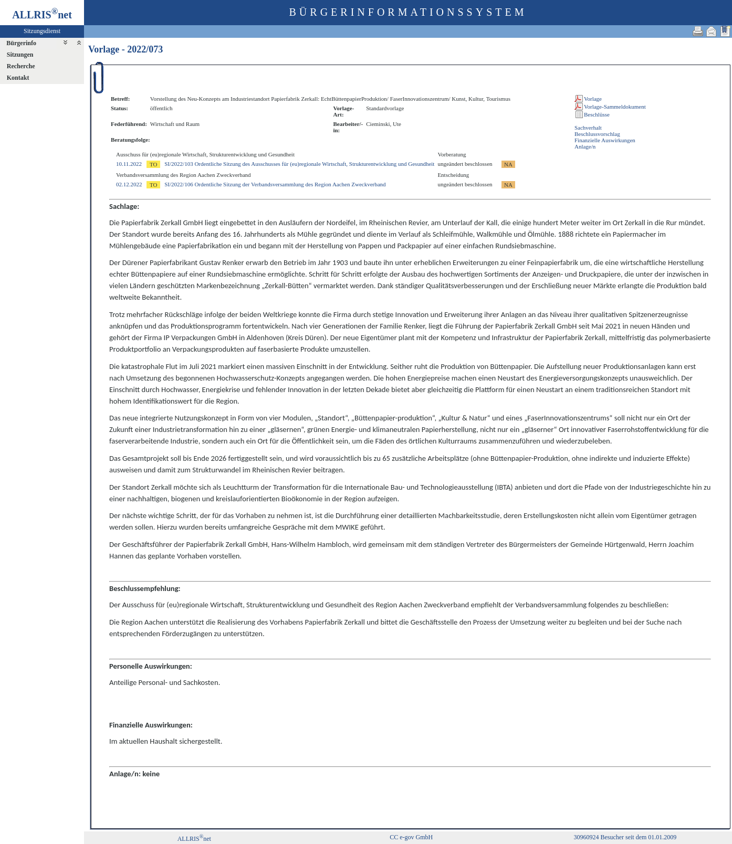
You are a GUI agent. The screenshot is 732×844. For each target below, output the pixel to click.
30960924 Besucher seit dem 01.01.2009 (624, 837)
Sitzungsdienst (42, 31)
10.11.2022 (129, 164)
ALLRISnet (194, 838)
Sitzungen (20, 54)
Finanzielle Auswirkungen (604, 140)
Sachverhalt (588, 127)
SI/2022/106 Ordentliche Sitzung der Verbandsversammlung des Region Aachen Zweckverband (274, 184)
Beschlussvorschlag (597, 134)
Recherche (21, 66)
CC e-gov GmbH (411, 837)
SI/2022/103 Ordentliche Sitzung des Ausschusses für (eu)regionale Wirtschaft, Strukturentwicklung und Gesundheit (299, 164)
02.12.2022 (129, 184)
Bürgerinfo (21, 43)
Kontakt (18, 77)
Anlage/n (584, 146)
